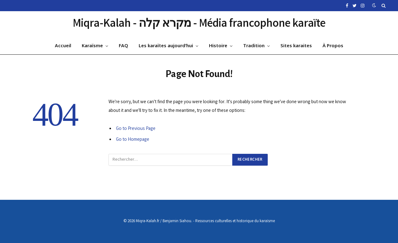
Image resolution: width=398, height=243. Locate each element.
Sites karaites (296, 46)
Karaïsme (92, 46)
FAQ (123, 46)
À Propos (332, 46)
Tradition (254, 46)
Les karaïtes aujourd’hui (166, 46)
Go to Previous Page (135, 129)
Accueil (63, 46)
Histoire (218, 46)
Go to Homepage (132, 139)
